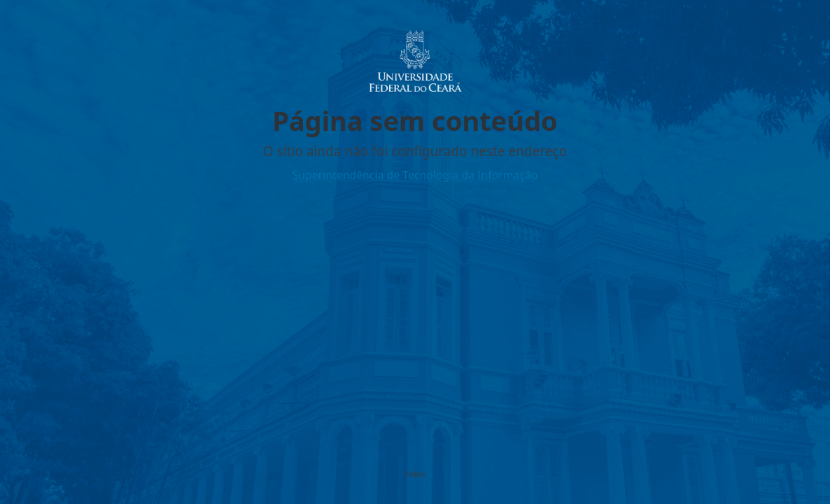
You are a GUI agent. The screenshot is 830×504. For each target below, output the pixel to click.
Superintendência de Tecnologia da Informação (414, 175)
